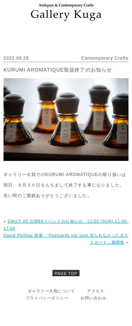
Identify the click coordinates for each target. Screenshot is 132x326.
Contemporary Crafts (104, 58)
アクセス (95, 291)
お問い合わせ (93, 298)
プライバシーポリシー (47, 298)
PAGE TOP (66, 273)
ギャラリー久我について (51, 291)
